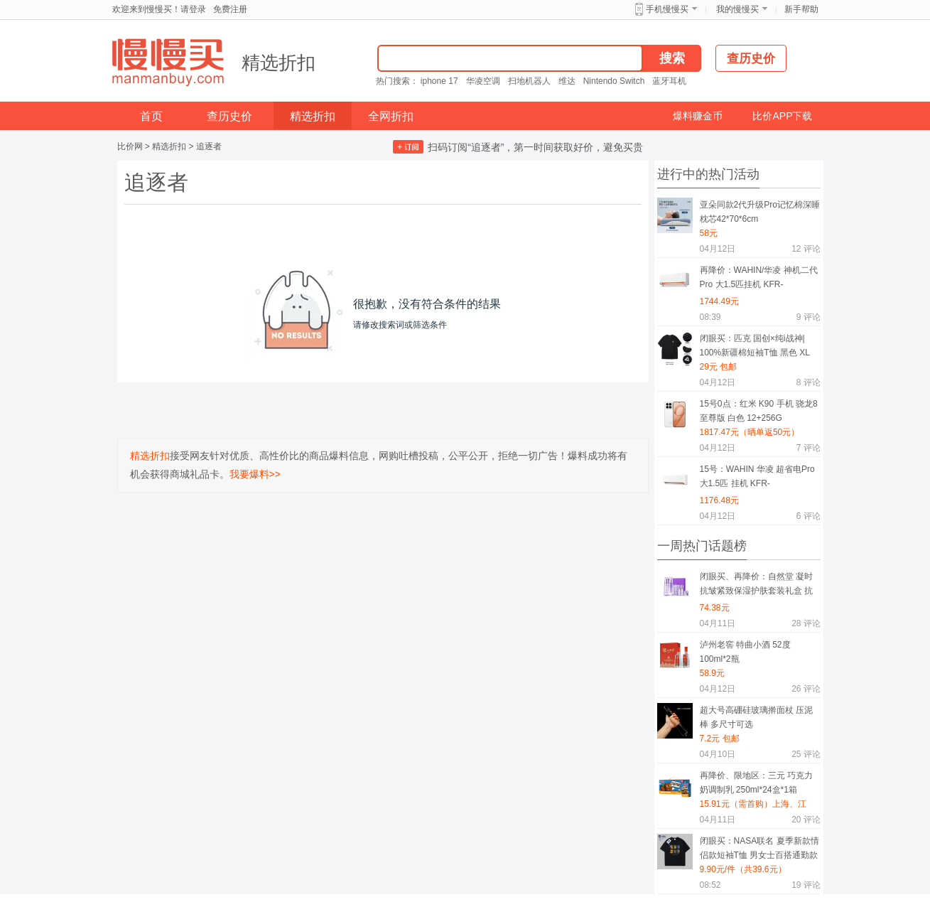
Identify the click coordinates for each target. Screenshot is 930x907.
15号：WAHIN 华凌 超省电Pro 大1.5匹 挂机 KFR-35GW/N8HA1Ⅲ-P (757, 478)
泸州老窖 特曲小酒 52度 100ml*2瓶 (745, 652)
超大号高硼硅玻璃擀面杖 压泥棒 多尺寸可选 (756, 717)
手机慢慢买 (667, 9)
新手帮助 (801, 9)
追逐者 (209, 146)
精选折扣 (278, 62)
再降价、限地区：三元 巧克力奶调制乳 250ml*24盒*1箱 (756, 783)
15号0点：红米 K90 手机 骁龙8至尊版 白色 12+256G (759, 411)
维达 (566, 81)
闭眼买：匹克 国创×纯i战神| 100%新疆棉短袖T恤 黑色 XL (755, 345)
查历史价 (229, 116)
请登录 (193, 9)
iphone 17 (439, 81)
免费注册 (230, 9)
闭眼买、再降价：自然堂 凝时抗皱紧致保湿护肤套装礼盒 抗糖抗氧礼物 (756, 586)
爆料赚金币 (698, 116)
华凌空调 (483, 81)
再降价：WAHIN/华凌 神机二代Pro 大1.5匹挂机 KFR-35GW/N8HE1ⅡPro (759, 279)
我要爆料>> (255, 474)
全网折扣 (390, 116)
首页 (151, 116)
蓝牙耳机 (669, 81)
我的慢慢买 (737, 9)
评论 (805, 249)
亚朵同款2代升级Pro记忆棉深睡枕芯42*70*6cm (760, 212)
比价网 (130, 146)
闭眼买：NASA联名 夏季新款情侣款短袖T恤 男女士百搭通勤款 (759, 848)
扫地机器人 (529, 81)
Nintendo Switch (614, 81)
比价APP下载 (782, 116)
